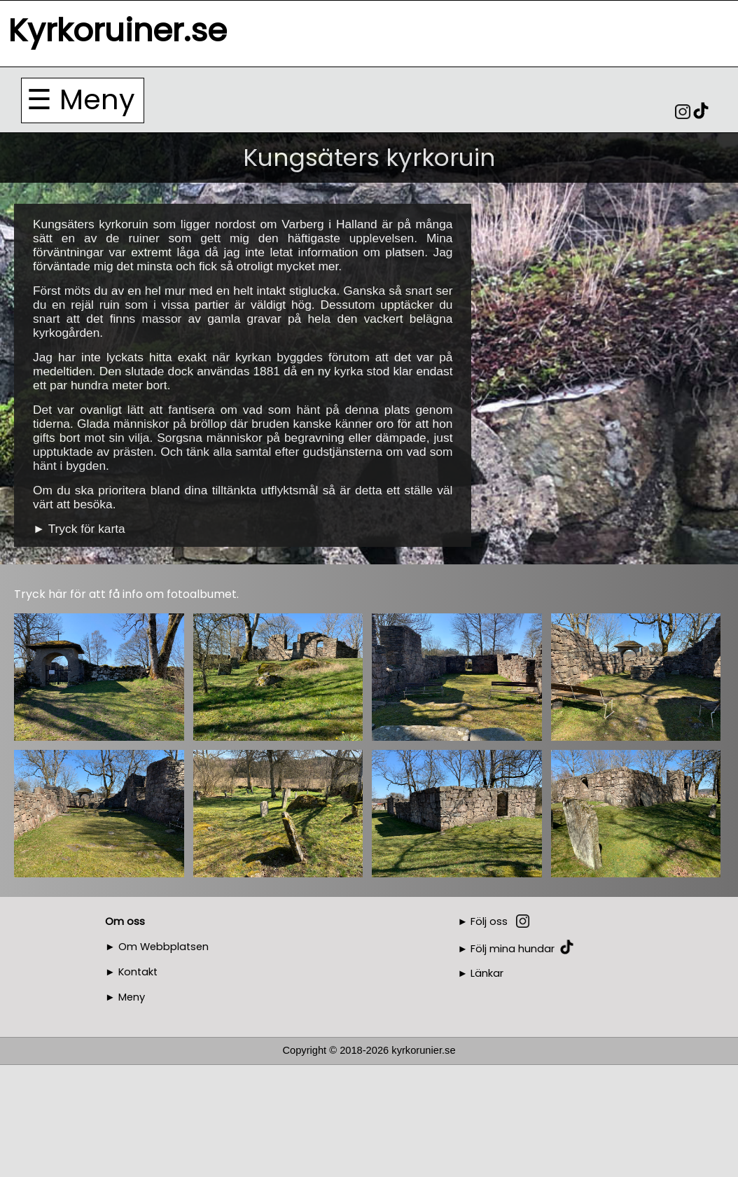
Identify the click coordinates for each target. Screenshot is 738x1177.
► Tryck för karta (79, 529)
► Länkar (480, 973)
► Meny (125, 997)
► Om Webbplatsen (157, 947)
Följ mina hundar (513, 948)
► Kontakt (131, 972)
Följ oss (489, 921)
